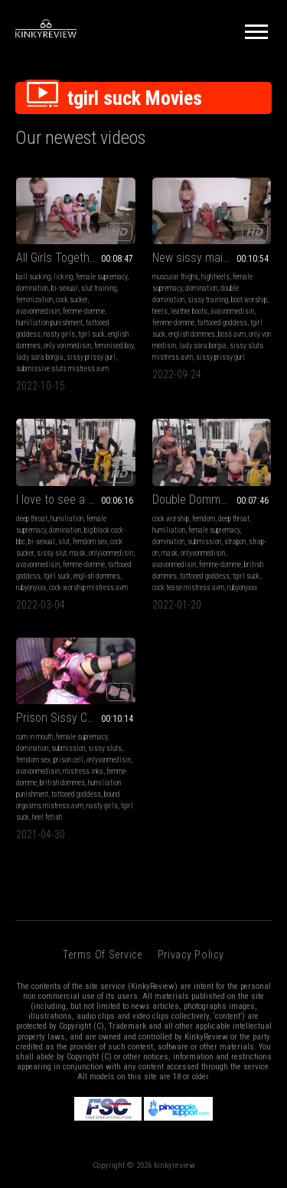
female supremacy (101, 277)
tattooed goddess (222, 322)
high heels (215, 277)
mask (78, 553)
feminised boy (113, 345)
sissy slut (52, 553)
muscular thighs (175, 277)
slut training (98, 288)
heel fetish (47, 817)
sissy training (208, 299)
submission (204, 541)
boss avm (232, 334)
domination (32, 288)
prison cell (68, 760)
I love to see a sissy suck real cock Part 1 (75, 499)
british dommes (62, 782)
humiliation (67, 518)
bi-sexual (64, 288)
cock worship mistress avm (88, 587)
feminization (34, 299)
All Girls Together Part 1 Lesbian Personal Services (75, 257)
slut (64, 541)
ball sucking (33, 277)
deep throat (31, 518)
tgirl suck (91, 334)
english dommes (191, 334)
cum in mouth (34, 737)
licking (63, 277)
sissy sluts (105, 748)
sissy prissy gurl (91, 357)
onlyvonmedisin (111, 553)
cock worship (170, 518)
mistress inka (83, 771)
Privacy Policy (191, 954)
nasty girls (59, 334)
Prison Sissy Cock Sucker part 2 (75, 717)
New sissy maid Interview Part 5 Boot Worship (212, 257)
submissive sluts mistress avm (62, 368)
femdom (203, 518)
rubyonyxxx (31, 587)
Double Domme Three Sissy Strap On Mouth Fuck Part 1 (212, 499)
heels (160, 311)
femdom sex (90, 541)
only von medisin (67, 345)
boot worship (249, 299)
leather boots (189, 311)
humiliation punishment (49, 322)
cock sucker (71, 299)
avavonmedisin (38, 311)
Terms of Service (102, 954)
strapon (235, 541)
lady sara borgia (40, 357)
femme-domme (84, 311)
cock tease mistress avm (188, 587)
